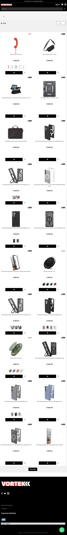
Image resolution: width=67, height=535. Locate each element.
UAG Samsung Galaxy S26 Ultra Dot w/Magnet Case (49, 314)
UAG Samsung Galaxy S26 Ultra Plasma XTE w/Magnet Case (16, 314)
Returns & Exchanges (7, 505)
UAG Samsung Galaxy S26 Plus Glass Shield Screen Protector (16, 271)
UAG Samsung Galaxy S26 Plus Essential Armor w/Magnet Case (16, 445)
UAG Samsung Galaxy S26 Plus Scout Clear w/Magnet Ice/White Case (49, 185)
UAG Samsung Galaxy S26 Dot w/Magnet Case (16, 401)
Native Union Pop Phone (16, 54)
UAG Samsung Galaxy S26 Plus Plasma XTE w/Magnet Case (49, 358)
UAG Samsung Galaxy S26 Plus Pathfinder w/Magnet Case (16, 228)
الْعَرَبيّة (3, 523)
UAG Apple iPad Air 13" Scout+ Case (49, 98)
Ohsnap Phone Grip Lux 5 (16, 358)
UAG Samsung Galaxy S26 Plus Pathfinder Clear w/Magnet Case (49, 228)
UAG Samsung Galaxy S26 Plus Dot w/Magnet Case (49, 401)
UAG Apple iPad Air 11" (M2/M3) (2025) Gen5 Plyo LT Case (16, 98)
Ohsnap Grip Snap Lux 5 (49, 271)
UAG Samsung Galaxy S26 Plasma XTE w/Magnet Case (16, 184)
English (8, 523)
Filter (3, 23)
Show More (33, 469)
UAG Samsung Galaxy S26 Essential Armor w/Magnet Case (49, 141)
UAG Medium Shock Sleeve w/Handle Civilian (16, 141)
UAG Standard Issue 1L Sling (49, 54)
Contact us (4, 508)
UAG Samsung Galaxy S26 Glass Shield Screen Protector (49, 445)
